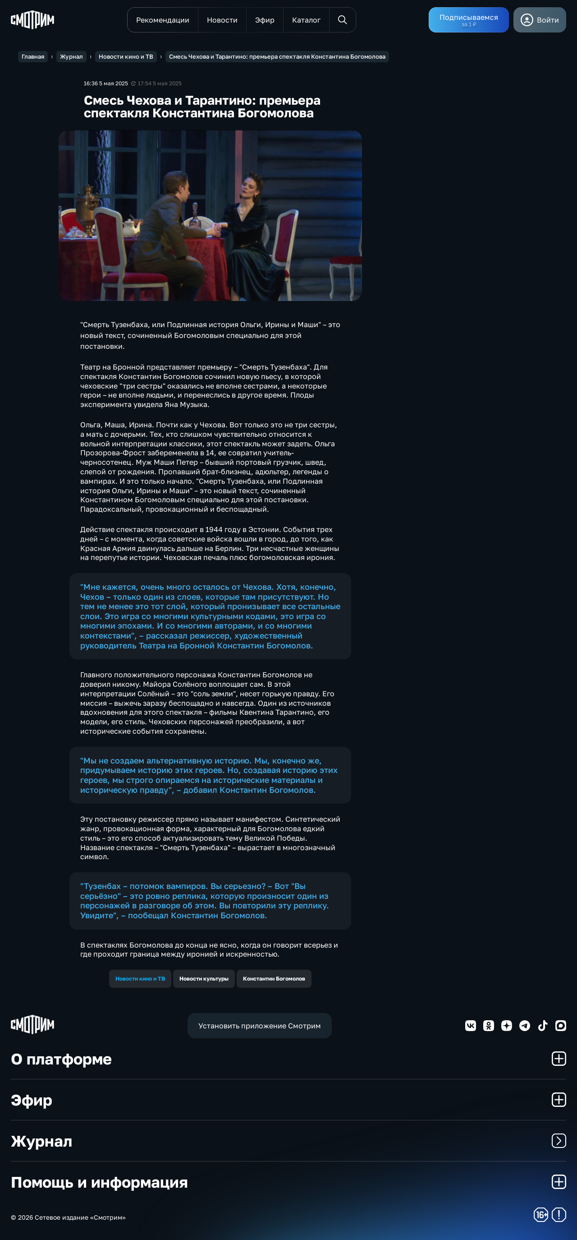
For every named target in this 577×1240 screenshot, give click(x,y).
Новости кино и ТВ (140, 978)
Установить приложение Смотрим (259, 1025)
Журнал (288, 1141)
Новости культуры (204, 978)
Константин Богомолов (274, 978)
